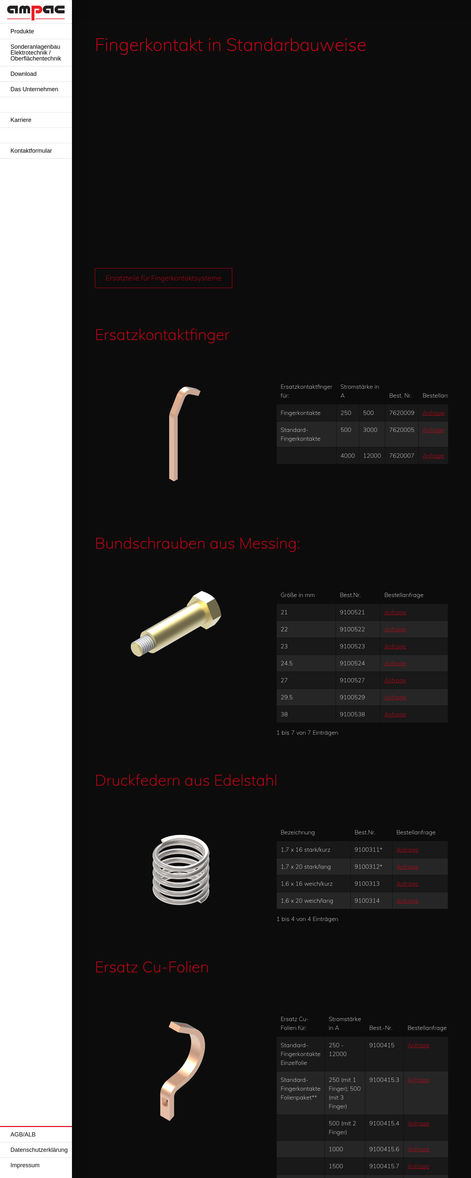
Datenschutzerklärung (39, 1150)
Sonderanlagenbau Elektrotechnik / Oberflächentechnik (35, 52)
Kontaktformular (31, 150)
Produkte (22, 31)
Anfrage (434, 205)
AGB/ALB (23, 1134)
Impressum (25, 1165)
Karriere (20, 120)
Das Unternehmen (34, 89)
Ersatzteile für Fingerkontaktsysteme (165, 70)
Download (23, 74)
